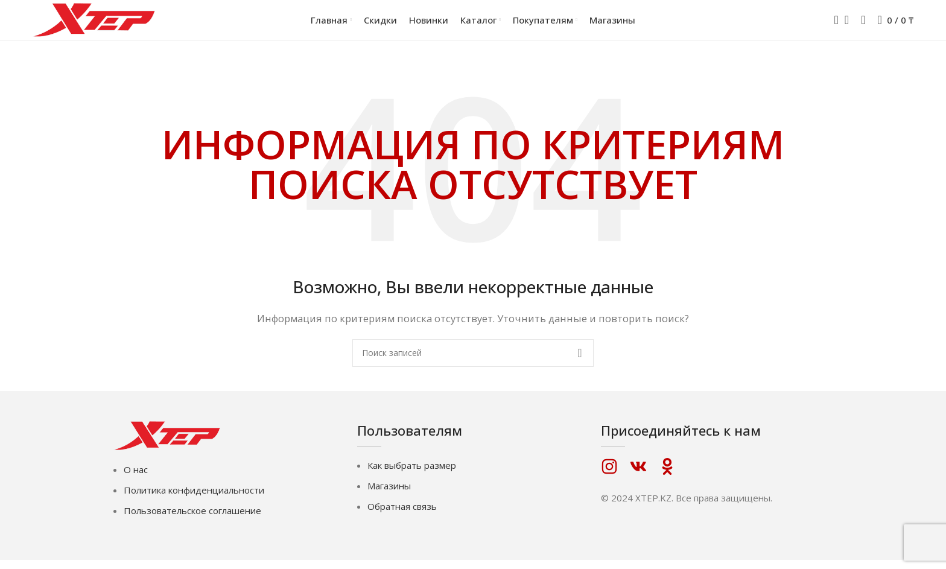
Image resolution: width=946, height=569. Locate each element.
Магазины (389, 494)
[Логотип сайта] (96, 23)
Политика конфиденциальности (194, 499)
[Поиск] (833, 24)
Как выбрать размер (411, 474)
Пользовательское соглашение (192, 519)
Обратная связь (402, 515)
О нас (136, 478)
